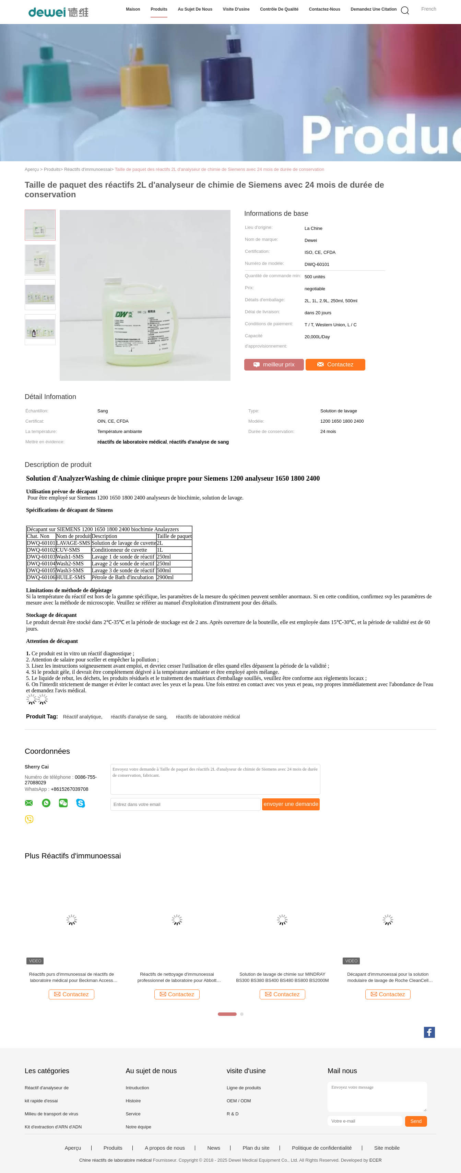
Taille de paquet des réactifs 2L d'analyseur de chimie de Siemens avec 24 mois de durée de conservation (219, 169)
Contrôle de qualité (279, 9)
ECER (375, 1160)
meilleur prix (273, 364)
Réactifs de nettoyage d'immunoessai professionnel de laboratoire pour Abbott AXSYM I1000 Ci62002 (177, 978)
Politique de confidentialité (322, 1148)
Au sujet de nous (195, 9)
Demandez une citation (374, 9)
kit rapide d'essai (41, 1100)
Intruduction (137, 1087)
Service (133, 1113)
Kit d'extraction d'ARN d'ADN (53, 1126)
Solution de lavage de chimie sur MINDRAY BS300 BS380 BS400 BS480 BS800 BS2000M (282, 977)
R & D (233, 1113)
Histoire (133, 1100)
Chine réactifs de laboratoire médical (115, 1160)
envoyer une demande (291, 804)
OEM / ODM (239, 1100)
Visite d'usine (236, 9)
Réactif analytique (82, 716)
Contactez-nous (324, 9)
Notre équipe (138, 1126)
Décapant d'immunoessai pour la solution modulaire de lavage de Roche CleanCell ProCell (387, 978)
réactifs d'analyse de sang (138, 716)
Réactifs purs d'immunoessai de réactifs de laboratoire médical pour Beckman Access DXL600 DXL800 (71, 978)
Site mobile (387, 1148)
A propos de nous (165, 1148)
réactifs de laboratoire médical (208, 716)
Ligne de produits (244, 1087)
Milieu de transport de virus (51, 1113)
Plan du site (256, 1148)
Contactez (335, 364)
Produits (159, 9)
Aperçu (73, 1148)
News (213, 1148)
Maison (133, 9)
